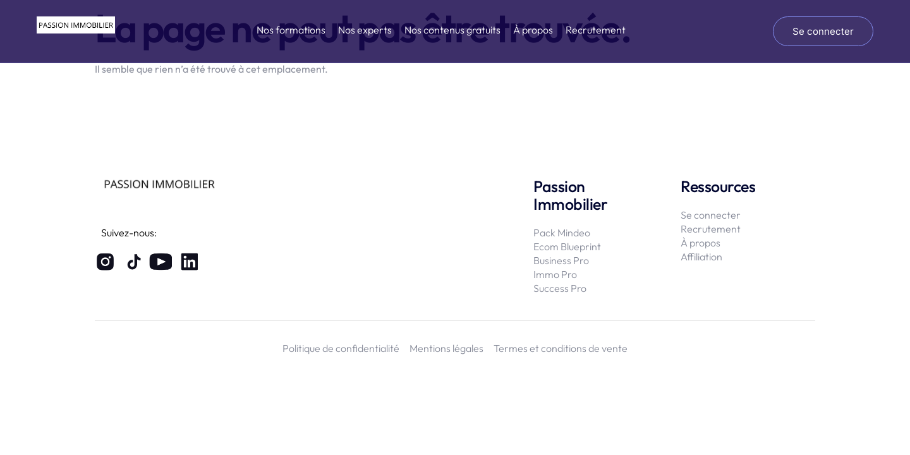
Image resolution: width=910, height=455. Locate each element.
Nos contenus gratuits (452, 29)
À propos (533, 29)
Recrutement (596, 29)
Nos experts (365, 29)
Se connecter (823, 31)
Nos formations (291, 29)
